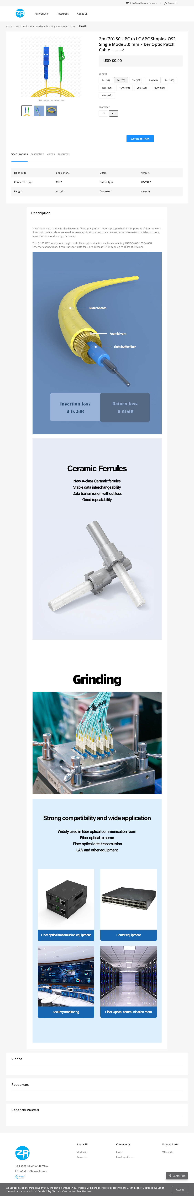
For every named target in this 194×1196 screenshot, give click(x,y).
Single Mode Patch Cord (63, 26)
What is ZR (82, 1151)
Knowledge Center (125, 1157)
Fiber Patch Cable (39, 26)
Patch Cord (21, 26)
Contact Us (82, 1157)
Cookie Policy (44, 1191)
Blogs (119, 1151)
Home (9, 26)
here (89, 1191)
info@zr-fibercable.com (143, 3)
